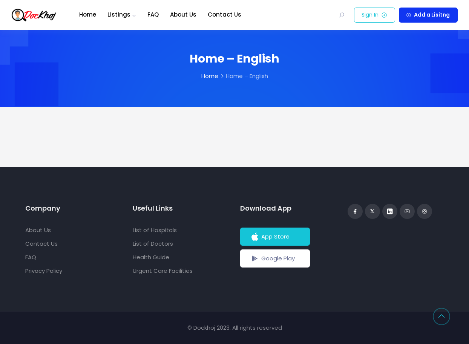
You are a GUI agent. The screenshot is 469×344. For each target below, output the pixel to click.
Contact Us (224, 14)
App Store (270, 237)
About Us (183, 14)
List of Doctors (153, 244)
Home (87, 14)
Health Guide (151, 257)
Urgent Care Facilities (163, 271)
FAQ (153, 14)
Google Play (272, 258)
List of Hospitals (155, 230)
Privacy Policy (43, 271)
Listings (118, 14)
